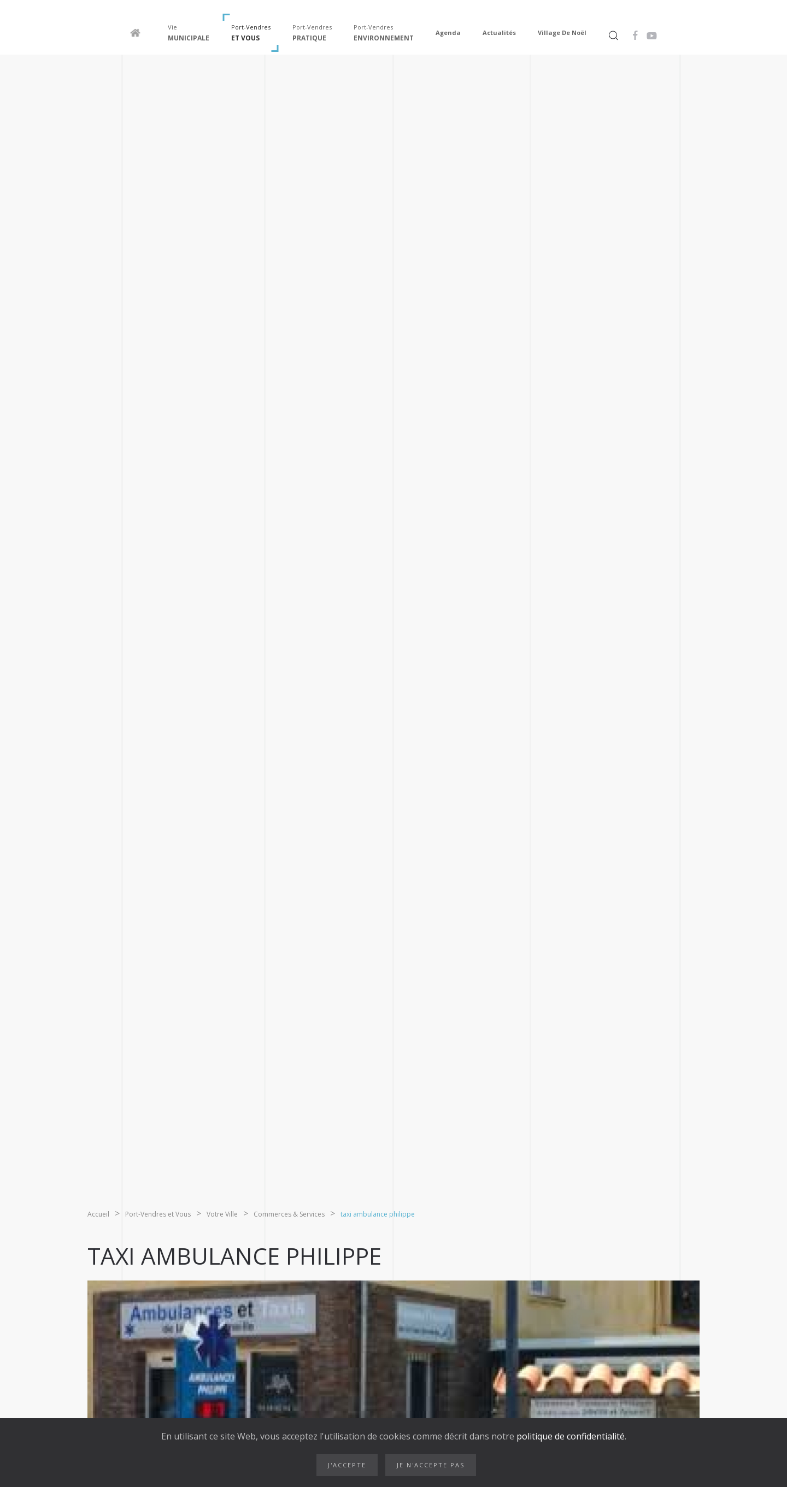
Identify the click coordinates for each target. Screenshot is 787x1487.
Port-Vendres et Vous (158, 1214)
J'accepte (347, 1465)
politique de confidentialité (569, 1436)
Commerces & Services (289, 1214)
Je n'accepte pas (431, 1465)
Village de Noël (562, 32)
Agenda (448, 32)
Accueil (98, 1214)
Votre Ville (222, 1214)
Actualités (499, 32)
